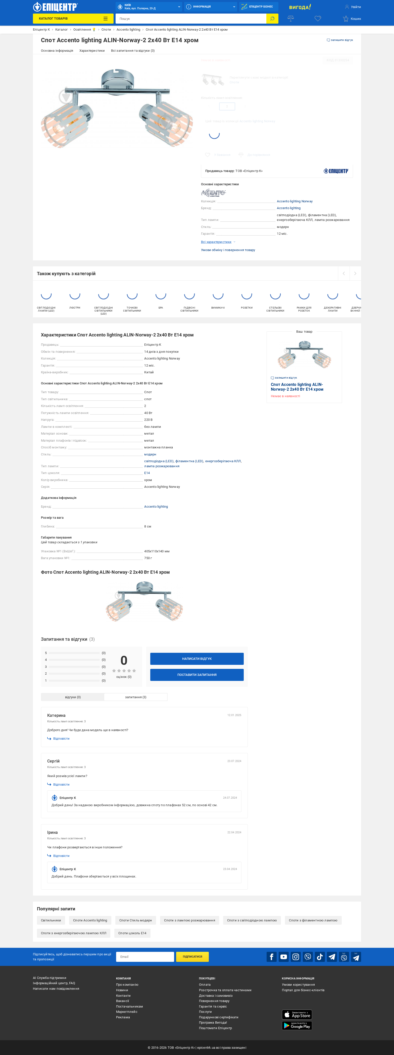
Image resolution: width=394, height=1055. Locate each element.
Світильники (51, 920)
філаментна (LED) (189, 461)
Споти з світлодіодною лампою (252, 920)
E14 (147, 473)
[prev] (344, 273)
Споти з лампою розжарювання (189, 920)
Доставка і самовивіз (216, 996)
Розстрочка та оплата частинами (225, 990)
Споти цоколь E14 (132, 933)
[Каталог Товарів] (73, 19)
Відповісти (58, 739)
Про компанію (127, 984)
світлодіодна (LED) (159, 461)
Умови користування (298, 984)
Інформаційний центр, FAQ (54, 983)
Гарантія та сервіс (213, 1006)
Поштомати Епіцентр (215, 1028)
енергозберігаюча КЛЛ (223, 461)
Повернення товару (214, 1001)
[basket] (351, 18)
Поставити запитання (197, 675)
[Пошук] (272, 19)
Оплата (205, 984)
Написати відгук (197, 659)
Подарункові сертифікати (219, 1017)
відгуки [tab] (70, 697)
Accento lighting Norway (257, 121)
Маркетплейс (126, 1012)
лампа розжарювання (161, 466)
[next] (355, 273)
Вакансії (122, 1001)
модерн (150, 454)
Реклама (123, 1017)
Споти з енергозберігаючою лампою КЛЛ (73, 933)
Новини (122, 990)
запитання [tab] (133, 697)
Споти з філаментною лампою (313, 920)
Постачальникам (129, 1006)
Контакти (123, 996)
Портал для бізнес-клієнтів (303, 990)
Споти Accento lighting (90, 920)
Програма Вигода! (213, 1022)
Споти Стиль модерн (135, 920)
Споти (234, 82)
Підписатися (192, 956)
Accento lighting (289, 208)
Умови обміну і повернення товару (228, 250)
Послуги (205, 1012)
